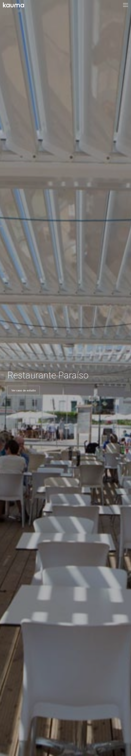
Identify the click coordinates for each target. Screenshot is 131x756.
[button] (126, 4)
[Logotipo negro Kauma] (13, 4)
